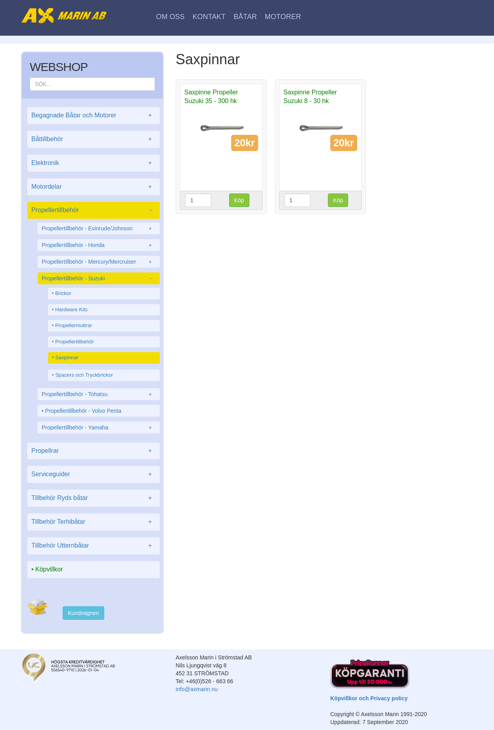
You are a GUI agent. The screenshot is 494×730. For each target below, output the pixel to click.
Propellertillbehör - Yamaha (99, 427)
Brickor (63, 293)
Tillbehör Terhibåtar (93, 522)
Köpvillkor (49, 569)
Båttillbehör (93, 139)
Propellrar (93, 451)
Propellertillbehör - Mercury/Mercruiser (99, 262)
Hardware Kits (71, 309)
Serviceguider (93, 474)
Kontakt (209, 17)
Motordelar (93, 187)
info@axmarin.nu (197, 689)
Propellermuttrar (73, 325)
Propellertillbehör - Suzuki (99, 278)
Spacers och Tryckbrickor (84, 375)
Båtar (245, 17)
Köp (239, 200)
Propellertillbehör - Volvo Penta (83, 411)
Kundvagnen (83, 613)
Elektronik (93, 163)
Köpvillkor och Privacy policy (369, 698)
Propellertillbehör (93, 210)
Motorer (283, 17)
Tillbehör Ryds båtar (93, 498)
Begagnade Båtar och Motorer (93, 115)
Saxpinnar (67, 357)
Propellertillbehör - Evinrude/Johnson (99, 228)
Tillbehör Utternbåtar (93, 545)
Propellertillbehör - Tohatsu (99, 394)
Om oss (170, 17)
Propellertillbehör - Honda (99, 245)
